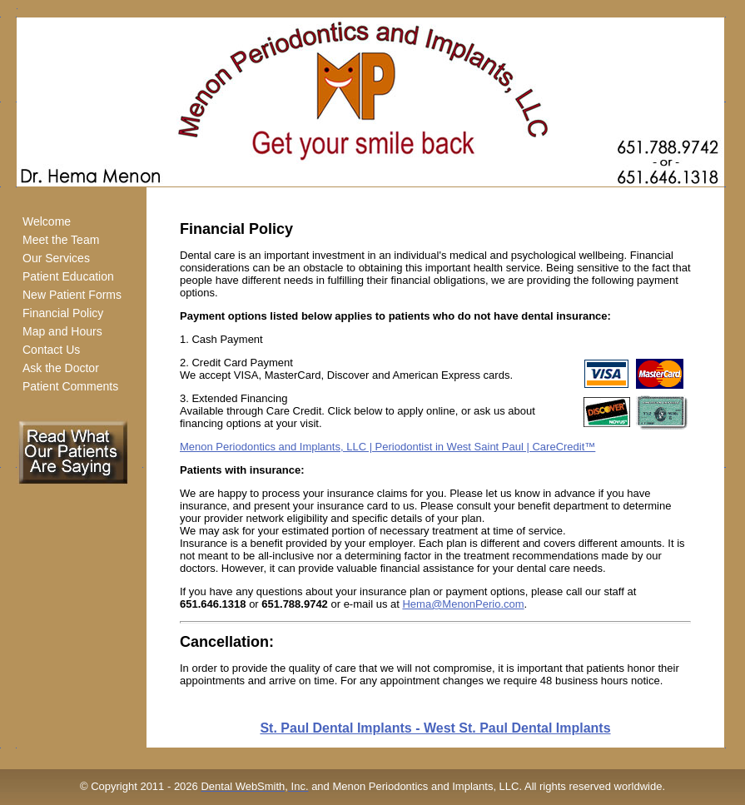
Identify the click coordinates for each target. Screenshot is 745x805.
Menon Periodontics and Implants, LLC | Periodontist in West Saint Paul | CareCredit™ (387, 446)
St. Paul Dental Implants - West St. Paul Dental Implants (435, 728)
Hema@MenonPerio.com (463, 604)
